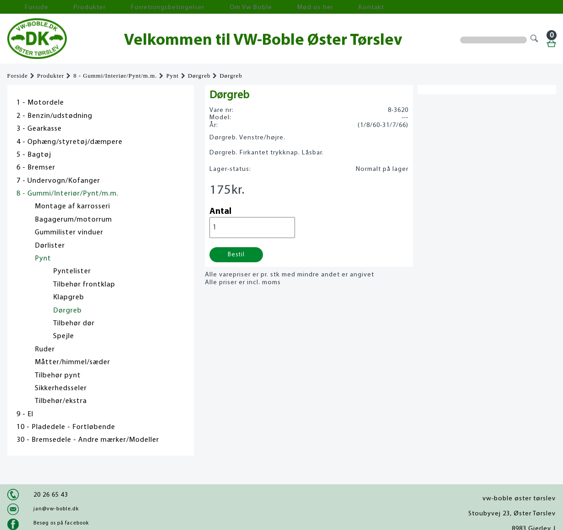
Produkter (66, 7)
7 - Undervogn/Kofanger (58, 181)
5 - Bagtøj (33, 155)
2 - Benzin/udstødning (54, 116)
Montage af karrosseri (72, 206)
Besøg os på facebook (61, 523)
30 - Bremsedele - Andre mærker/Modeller (87, 440)
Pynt (172, 76)
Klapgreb (68, 297)
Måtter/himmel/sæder (72, 362)
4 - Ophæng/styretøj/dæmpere (69, 142)
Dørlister (50, 245)
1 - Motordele (40, 102)
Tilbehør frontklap (84, 284)
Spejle (63, 336)
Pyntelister (72, 271)
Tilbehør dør (74, 323)
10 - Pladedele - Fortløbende (65, 427)
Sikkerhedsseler (61, 388)
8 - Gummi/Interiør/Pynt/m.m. (115, 76)
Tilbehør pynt (58, 375)
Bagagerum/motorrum (73, 219)
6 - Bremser (35, 167)
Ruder (45, 349)
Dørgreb (199, 76)
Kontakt (288, 7)
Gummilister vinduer (69, 232)
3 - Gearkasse (39, 128)
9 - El (24, 414)
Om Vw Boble (195, 7)
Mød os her (246, 7)
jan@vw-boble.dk (56, 509)
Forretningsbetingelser (128, 7)
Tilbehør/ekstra (61, 401)
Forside (25, 7)
